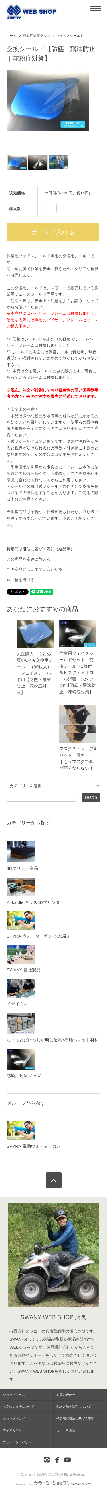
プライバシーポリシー (18, 1442)
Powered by (53, 1484)
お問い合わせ (65, 1394)
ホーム (11, 36)
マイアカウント (14, 1430)
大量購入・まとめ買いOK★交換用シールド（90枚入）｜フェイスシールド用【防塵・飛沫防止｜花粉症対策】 (35, 673)
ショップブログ (14, 1418)
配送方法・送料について (73, 1406)
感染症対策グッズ (36, 36)
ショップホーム (14, 1394)
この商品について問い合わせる (34, 569)
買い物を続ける (21, 579)
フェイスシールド (70, 36)
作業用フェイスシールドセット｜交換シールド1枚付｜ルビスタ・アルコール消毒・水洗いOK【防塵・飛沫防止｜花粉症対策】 (77, 672)
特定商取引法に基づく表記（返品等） (40, 549)
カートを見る (65, 1430)
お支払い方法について (18, 1406)
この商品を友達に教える (29, 559)
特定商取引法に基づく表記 (75, 1418)
